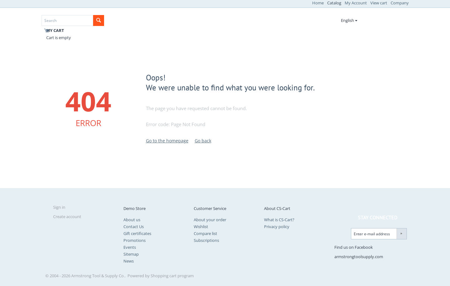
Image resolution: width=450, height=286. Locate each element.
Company (400, 3)
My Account (356, 3)
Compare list (205, 233)
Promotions (134, 240)
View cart (378, 3)
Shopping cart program (172, 275)
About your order (210, 219)
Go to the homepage (167, 141)
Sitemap (131, 254)
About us (131, 219)
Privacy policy (276, 226)
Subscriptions (206, 240)
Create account (67, 216)
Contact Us (133, 226)
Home (318, 3)
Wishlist (201, 226)
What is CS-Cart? (279, 219)
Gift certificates (137, 233)
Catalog (334, 3)
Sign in (59, 207)
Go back (203, 141)
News (128, 261)
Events (129, 247)
